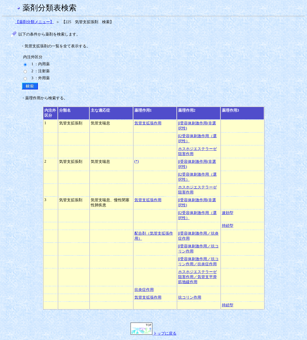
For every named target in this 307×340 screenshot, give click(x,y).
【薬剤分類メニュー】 (34, 22)
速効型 (227, 213)
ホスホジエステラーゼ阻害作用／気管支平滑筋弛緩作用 (197, 277)
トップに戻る (153, 333)
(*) (136, 161)
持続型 (227, 226)
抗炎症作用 (144, 290)
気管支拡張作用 (147, 123)
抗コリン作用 (189, 297)
